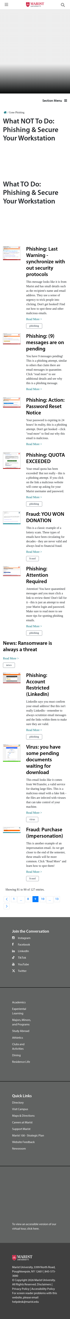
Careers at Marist (22, 1122)
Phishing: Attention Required (37, 575)
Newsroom (19, 1148)
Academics (19, 1002)
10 (43, 900)
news (9, 665)
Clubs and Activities (18, 1046)
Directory (18, 1102)
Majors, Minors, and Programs (21, 1022)
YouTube (23, 964)
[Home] (5, 112)
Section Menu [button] (54, 100)
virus (32, 819)
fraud (32, 558)
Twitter (22, 971)
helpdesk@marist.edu (25, 1301)
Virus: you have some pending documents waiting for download (43, 760)
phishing (34, 325)
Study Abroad (20, 1031)
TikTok (22, 957)
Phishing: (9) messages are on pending (45, 343)
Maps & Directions (23, 1115)
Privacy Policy (20, 1289)
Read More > (34, 319)
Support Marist (21, 1129)
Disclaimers (44, 1284)
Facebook (24, 944)
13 (57, 900)
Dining (16, 1055)
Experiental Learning (19, 1011)
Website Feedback (23, 1142)
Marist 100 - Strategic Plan (28, 1135)
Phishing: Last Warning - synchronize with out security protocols (45, 262)
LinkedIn (23, 951)
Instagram (24, 938)
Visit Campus (20, 1109)
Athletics (17, 1037)
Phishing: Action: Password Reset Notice (45, 407)
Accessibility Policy (43, 1289)
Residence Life (21, 1062)
